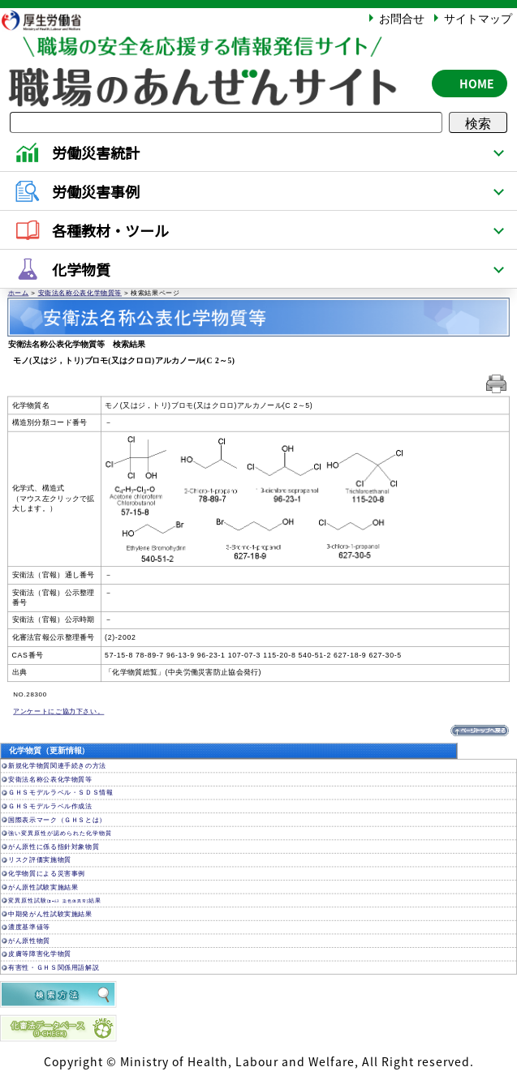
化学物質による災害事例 (46, 873)
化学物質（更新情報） (49, 751)
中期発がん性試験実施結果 (50, 914)
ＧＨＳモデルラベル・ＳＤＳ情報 (60, 792)
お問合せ (401, 18)
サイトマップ (478, 18)
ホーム (18, 293)
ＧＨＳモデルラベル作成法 (50, 806)
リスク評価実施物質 (39, 860)
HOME (476, 83)
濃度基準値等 (29, 927)
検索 (478, 122)
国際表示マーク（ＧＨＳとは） (57, 820)
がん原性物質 (29, 941)
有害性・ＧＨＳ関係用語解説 (53, 967)
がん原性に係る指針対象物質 (53, 847)
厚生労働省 (49, 20)
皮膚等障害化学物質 (39, 954)
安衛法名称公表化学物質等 (80, 293)
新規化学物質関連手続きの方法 (57, 765)
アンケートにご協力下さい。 (58, 711)
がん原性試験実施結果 (43, 886)
